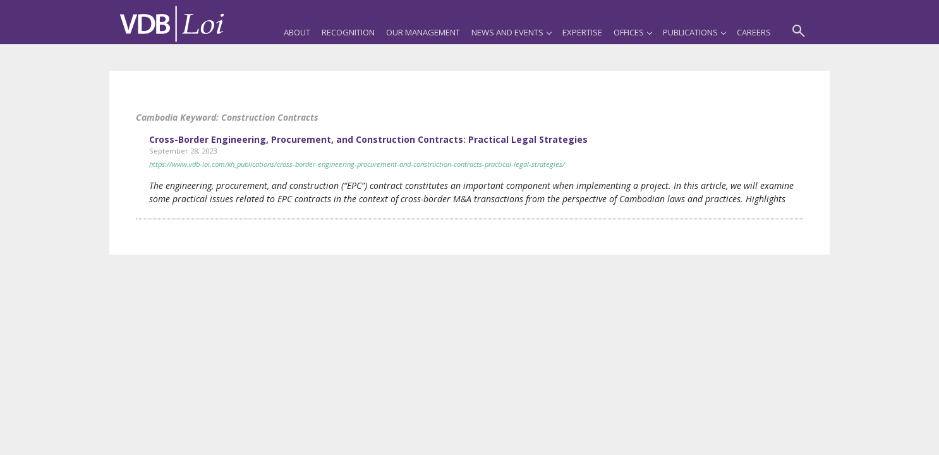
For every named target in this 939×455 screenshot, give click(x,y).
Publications (694, 32)
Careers (754, 32)
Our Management (423, 32)
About (297, 32)
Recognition (348, 32)
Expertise (582, 32)
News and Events (511, 32)
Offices (632, 32)
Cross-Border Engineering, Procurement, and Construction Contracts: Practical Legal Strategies (368, 139)
